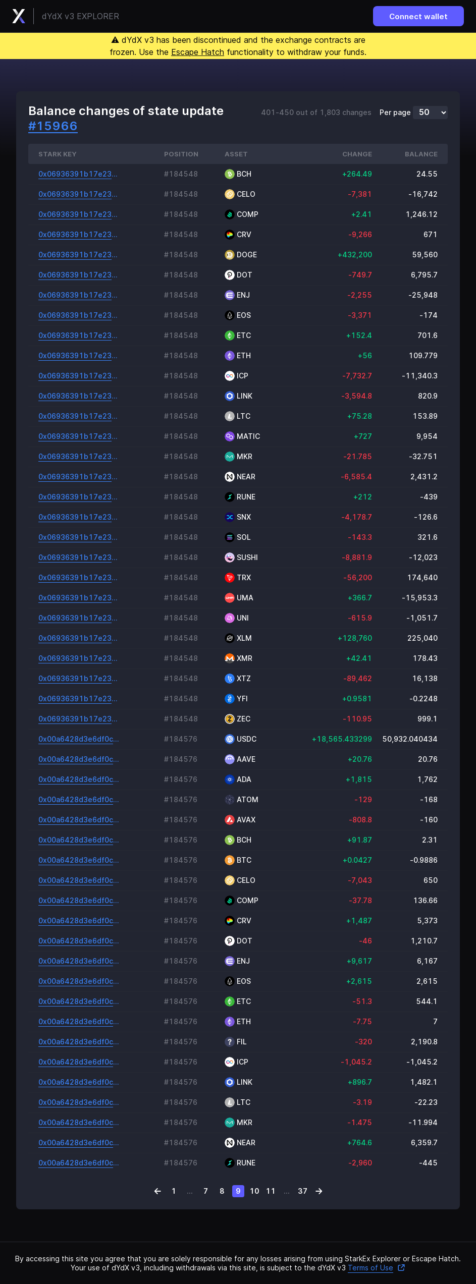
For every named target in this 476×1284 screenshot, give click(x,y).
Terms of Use (376, 1267)
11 (271, 1191)
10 (254, 1191)
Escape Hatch (197, 52)
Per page (395, 112)
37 (302, 1191)
